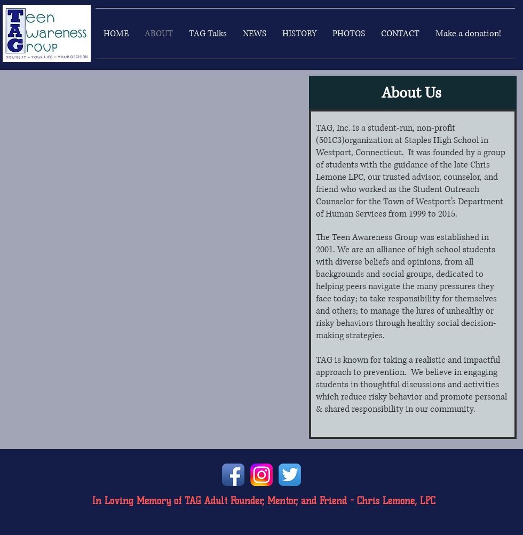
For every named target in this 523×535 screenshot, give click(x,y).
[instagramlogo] (261, 475)
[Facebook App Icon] (233, 475)
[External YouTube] (150, 156)
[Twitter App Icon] (290, 475)
